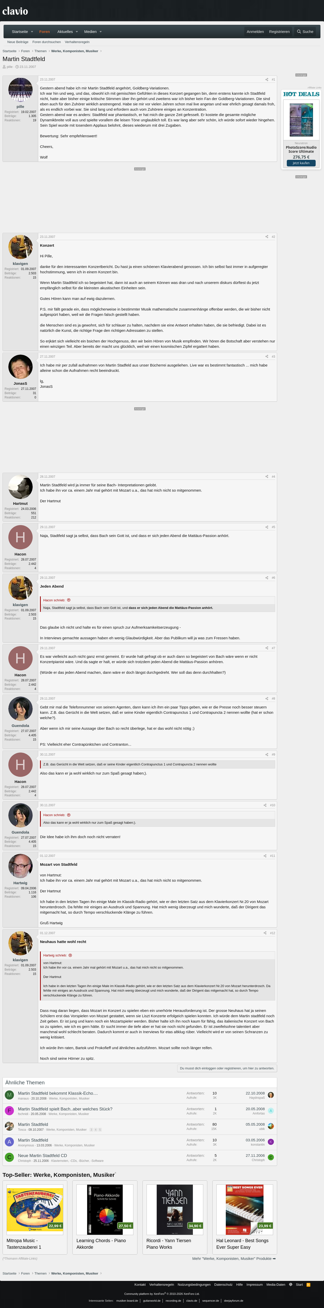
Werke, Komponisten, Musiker (69, 1098)
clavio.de (191, 1300)
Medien (90, 31)
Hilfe (239, 1284)
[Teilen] (267, 80)
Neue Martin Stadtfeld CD (42, 1155)
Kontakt (140, 1284)
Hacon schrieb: (54, 600)
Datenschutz (223, 1284)
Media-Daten (276, 1284)
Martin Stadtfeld (33, 1124)
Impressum (255, 1284)
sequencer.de (210, 1300)
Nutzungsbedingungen (194, 1284)
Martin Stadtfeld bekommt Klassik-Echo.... (58, 1093)
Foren (44, 31)
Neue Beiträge (17, 42)
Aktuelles (65, 31)
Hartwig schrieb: (55, 955)
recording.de (173, 1300)
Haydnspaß (257, 1098)
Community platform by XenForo (162, 1293)
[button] (31, 31)
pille (10, 67)
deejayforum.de (233, 1300)
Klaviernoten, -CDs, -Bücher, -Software (77, 1161)
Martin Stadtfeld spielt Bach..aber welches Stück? (65, 1109)
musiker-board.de (127, 1300)
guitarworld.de (151, 1300)
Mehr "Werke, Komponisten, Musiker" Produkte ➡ (234, 1258)
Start (299, 1284)
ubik (262, 1129)
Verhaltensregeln (77, 42)
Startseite (20, 31)
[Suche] (305, 31)
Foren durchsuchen (46, 42)
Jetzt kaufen (301, 163)
